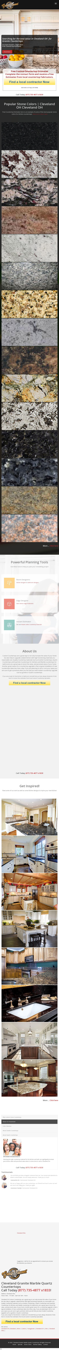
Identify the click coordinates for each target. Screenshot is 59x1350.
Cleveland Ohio (21, 1233)
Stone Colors (27, 1344)
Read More (7, 52)
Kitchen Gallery (37, 1344)
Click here (54, 546)
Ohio (46, 1328)
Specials (20, 1344)
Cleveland (13, 1328)
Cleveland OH (5, 1328)
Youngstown (30, 1328)
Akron (18, 1328)
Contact (45, 1344)
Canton (24, 1328)
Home (14, 1344)
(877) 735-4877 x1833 (34, 94)
